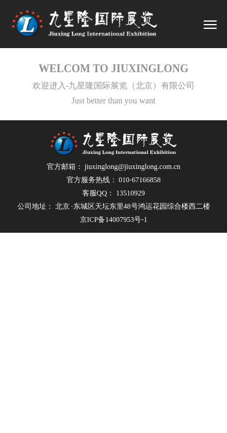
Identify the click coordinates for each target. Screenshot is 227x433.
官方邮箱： (114, 166)
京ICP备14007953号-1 (114, 219)
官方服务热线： (114, 180)
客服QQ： (113, 193)
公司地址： (113, 206)
